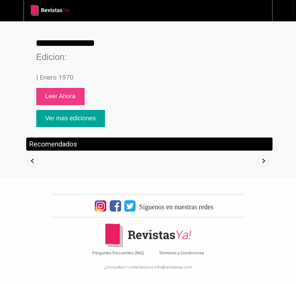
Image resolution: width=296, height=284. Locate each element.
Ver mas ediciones (70, 118)
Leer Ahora (60, 96)
